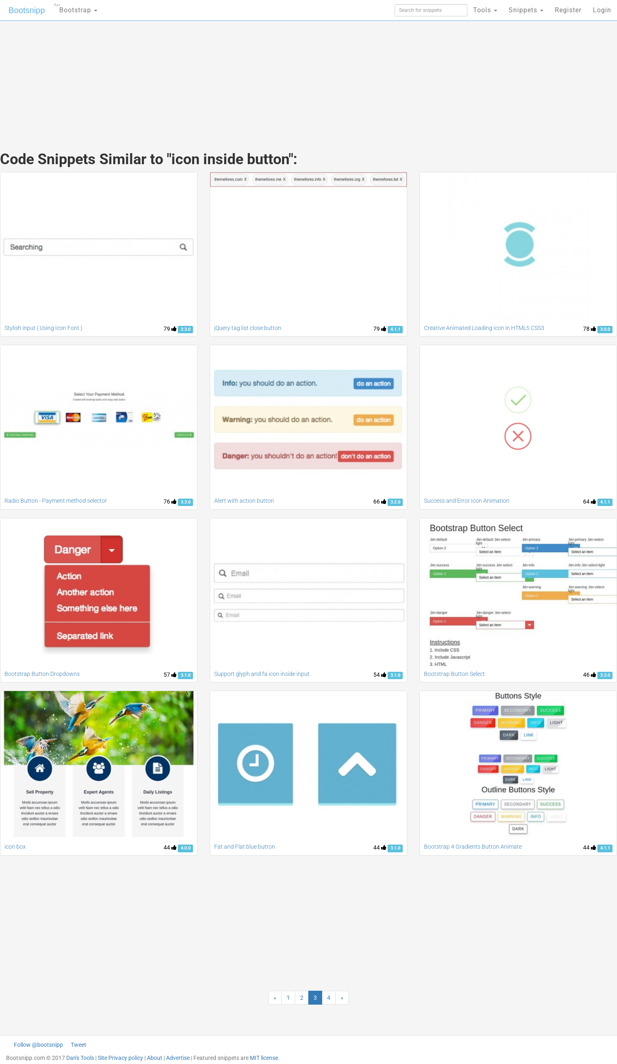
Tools (485, 10)
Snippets (526, 10)
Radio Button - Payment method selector (55, 500)
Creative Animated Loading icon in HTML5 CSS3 (484, 328)
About (154, 1058)
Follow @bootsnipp (38, 1044)
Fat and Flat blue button (244, 846)
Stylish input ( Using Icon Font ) (43, 328)
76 (170, 501)
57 (170, 674)
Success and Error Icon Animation (466, 500)
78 (589, 328)
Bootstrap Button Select (454, 674)
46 (589, 674)
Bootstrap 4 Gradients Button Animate (473, 846)
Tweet (78, 1044)
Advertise (178, 1058)
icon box (15, 846)
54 (379, 674)
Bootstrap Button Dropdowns (42, 674)
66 (379, 501)
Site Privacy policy (120, 1058)
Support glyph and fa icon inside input (262, 674)
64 (589, 501)
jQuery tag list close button (247, 328)
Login (602, 10)
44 (170, 847)
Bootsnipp (27, 10)
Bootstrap (75, 7)
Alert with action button (244, 500)
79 (170, 328)
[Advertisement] (247, 77)
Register (568, 10)
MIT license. (265, 1058)
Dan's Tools (80, 1058)
